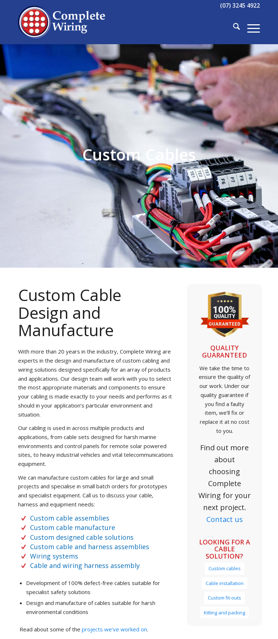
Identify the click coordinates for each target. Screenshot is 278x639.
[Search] (233, 27)
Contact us (224, 519)
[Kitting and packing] (224, 613)
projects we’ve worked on (113, 629)
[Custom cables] (224, 569)
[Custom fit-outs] (224, 598)
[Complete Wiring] (62, 27)
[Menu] (250, 27)
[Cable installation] (224, 583)
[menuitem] (233, 27)
